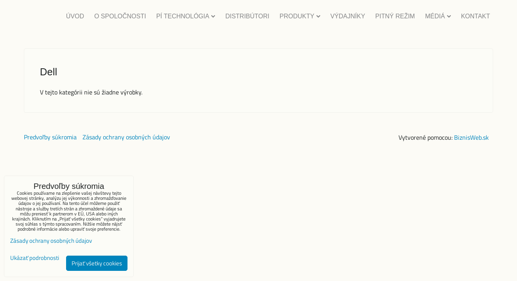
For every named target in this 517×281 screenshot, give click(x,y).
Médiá (438, 16)
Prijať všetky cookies (97, 263)
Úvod (75, 16)
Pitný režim (395, 16)
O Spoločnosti (120, 16)
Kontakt (475, 16)
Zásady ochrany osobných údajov (126, 137)
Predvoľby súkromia (50, 137)
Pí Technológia (185, 16)
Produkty (300, 16)
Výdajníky (347, 16)
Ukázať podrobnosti (34, 258)
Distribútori (247, 16)
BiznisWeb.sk (471, 137)
